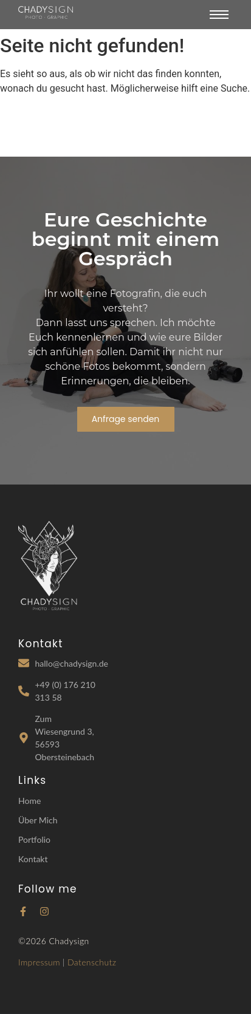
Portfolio (34, 839)
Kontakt (33, 859)
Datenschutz (91, 962)
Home (29, 800)
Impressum (39, 962)
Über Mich (38, 820)
